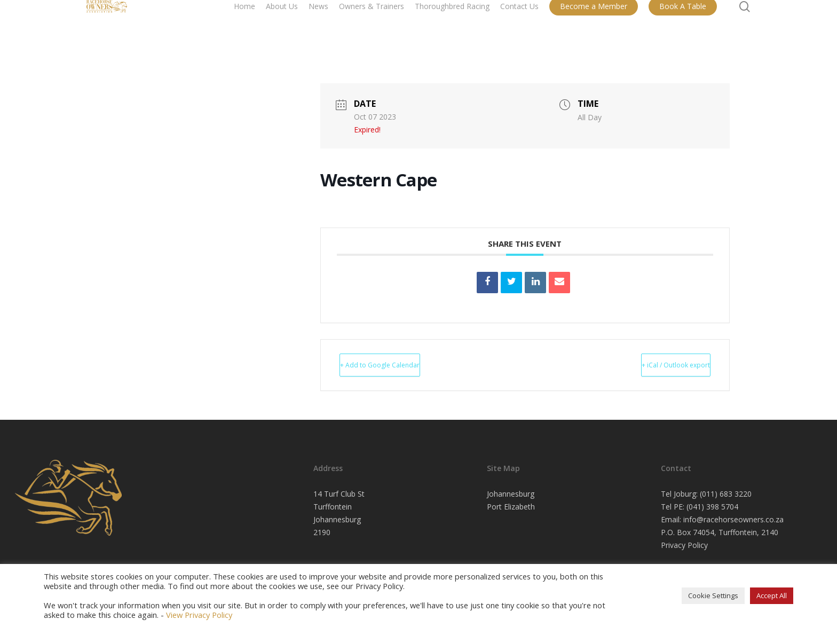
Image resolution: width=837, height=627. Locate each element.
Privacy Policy (684, 545)
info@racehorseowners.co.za (733, 519)
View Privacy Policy (199, 614)
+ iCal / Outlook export (653, 364)
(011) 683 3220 (726, 494)
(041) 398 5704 (712, 506)
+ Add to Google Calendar (402, 364)
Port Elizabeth (511, 506)
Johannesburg (510, 494)
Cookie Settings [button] (713, 595)
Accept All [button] (771, 595)
